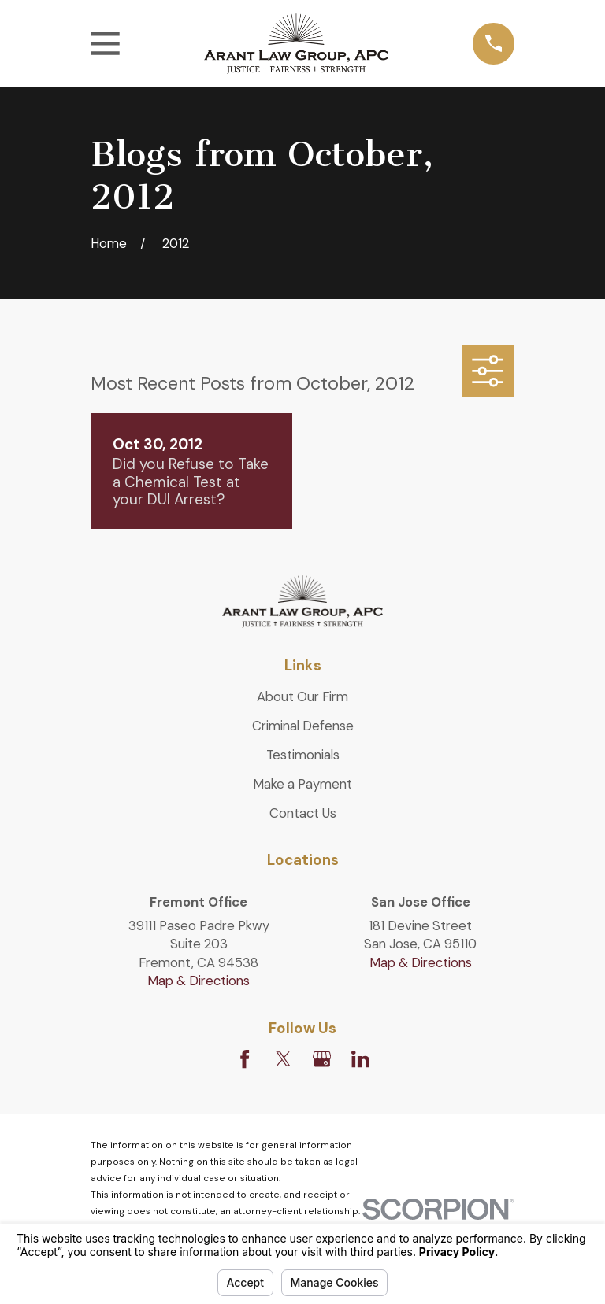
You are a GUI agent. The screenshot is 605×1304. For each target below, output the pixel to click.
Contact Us (302, 813)
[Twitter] (283, 1059)
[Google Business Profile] (322, 1059)
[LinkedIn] (360, 1059)
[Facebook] (245, 1059)
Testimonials (303, 754)
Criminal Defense (303, 725)
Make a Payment (302, 783)
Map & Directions (198, 980)
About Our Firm (302, 696)
